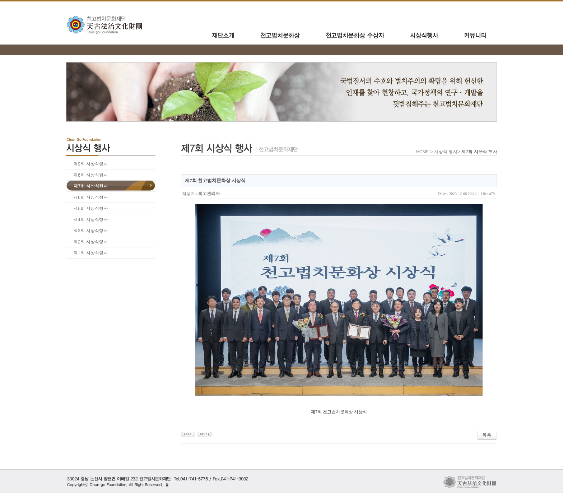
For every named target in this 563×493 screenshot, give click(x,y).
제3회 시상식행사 (91, 230)
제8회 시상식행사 (91, 175)
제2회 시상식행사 (91, 241)
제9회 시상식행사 (91, 164)
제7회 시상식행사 (91, 186)
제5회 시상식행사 (91, 208)
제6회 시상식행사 (91, 197)
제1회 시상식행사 (91, 253)
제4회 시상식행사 (91, 219)
